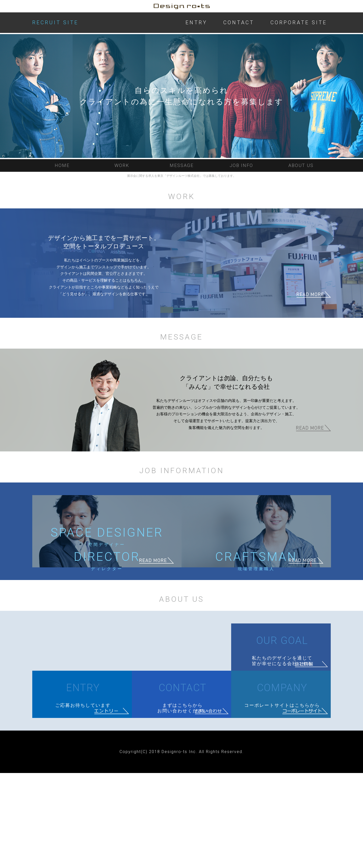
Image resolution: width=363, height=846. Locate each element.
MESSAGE (182, 165)
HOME (62, 165)
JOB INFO (241, 165)
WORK (121, 165)
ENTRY (196, 22)
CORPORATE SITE (298, 22)
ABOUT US (301, 165)
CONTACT (238, 22)
